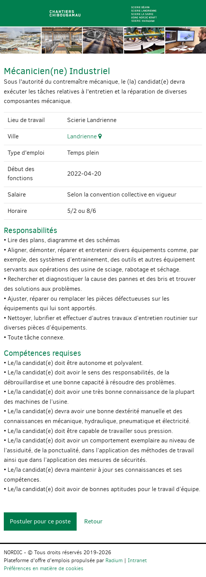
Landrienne (84, 136)
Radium (114, 560)
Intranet (137, 560)
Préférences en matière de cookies (43, 568)
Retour (93, 521)
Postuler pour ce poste (40, 521)
